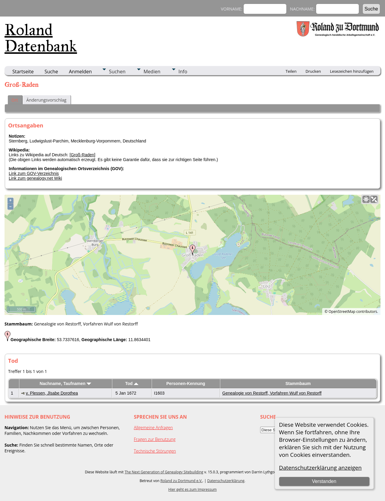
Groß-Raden (82, 154)
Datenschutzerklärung (226, 480)
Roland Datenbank (41, 38)
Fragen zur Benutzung (155, 439)
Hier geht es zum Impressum (192, 489)
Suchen (117, 71)
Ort (14, 100)
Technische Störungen (155, 451)
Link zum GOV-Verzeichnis (34, 173)
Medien (151, 71)
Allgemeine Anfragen (153, 427)
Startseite (23, 71)
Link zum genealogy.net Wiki (35, 178)
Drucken (313, 71)
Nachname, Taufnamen (65, 383)
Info (182, 71)
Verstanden (324, 481)
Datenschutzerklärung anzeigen (320, 467)
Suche (51, 71)
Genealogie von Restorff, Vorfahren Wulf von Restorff (272, 393)
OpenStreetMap (341, 311)
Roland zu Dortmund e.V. (181, 480)
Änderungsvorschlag (46, 100)
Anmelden (80, 71)
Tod (131, 383)
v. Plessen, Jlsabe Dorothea (52, 393)
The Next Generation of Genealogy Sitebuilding (164, 472)
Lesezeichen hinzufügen (352, 71)
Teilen (291, 71)
